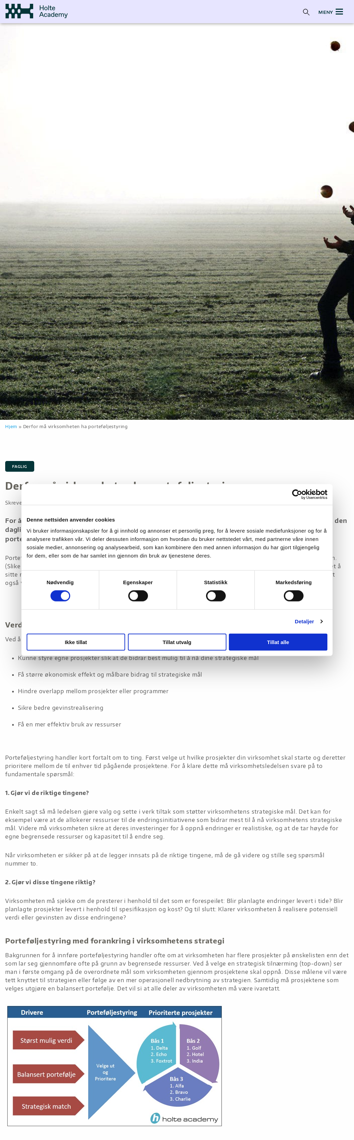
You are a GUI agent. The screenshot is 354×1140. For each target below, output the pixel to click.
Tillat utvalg (176, 642)
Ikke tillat (76, 642)
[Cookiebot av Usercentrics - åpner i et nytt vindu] (297, 494)
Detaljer (304, 621)
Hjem (11, 426)
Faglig (19, 466)
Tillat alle (278, 642)
